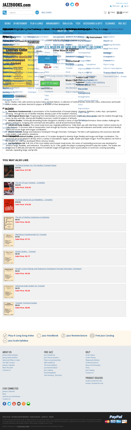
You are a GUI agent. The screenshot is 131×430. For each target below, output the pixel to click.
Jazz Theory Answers (51, 357)
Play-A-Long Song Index (21, 335)
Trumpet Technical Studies (26, 303)
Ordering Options (92, 363)
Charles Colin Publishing (95, 82)
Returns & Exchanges (93, 365)
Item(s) (112, 12)
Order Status (90, 355)
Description (8, 96)
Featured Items (14, 40)
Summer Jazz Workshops (11, 396)
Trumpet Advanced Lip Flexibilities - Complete (34, 199)
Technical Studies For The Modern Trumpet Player (35, 165)
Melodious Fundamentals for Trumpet (30, 234)
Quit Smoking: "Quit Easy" (53, 375)
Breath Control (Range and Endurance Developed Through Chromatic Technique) (48, 268)
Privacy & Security (35, 416)
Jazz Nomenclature (76, 335)
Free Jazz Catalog (104, 335)
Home (5, 40)
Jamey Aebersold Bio (10, 357)
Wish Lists (115, 6)
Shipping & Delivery (93, 360)
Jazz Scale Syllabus (18, 340)
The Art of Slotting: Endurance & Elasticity (32, 217)
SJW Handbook (49, 363)
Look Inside (21, 96)
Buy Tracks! (47, 12)
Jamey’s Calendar (9, 365)
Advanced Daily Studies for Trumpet (30, 286)
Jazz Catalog (48, 370)
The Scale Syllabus (50, 365)
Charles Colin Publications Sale (33, 40)
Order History (91, 357)
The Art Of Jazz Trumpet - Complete (30, 182)
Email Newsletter (50, 373)
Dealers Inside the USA (94, 381)
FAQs (87, 368)
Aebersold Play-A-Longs (11, 360)
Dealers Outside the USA (94, 383)
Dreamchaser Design (23, 426)
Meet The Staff (8, 368)
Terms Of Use (6, 416)
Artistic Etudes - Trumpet (25, 251)
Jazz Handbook (50, 335)
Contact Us (6, 370)
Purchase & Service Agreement (20, 416)
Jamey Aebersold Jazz (10, 355)
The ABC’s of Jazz (9, 363)
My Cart (125, 12)
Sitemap (51, 416)
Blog (4, 394)
